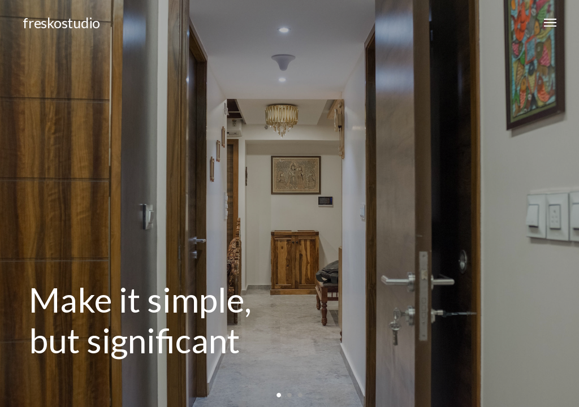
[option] (289, 203)
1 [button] (279, 394)
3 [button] (300, 394)
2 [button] (290, 394)
